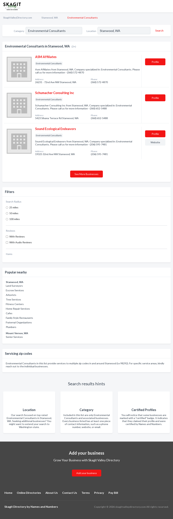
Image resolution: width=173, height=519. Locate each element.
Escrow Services (15, 290)
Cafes (9, 313)
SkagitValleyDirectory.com (17, 17)
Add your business (86, 473)
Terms (85, 492)
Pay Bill (113, 492)
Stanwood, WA (50, 17)
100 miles (14, 219)
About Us (51, 492)
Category (19, 30)
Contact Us (69, 492)
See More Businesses (86, 174)
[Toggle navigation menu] (168, 6)
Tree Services (13, 299)
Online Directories (29, 492)
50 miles (13, 213)
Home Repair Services (18, 308)
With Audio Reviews (20, 242)
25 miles (13, 207)
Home (8, 492)
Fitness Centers (15, 304)
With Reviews (17, 236)
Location (91, 30)
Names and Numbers (44, 506)
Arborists (11, 294)
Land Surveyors (14, 285)
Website (155, 142)
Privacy (99, 492)
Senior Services (14, 336)
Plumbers (11, 326)
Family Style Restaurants (19, 317)
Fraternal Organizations (19, 322)
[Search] (159, 30)
